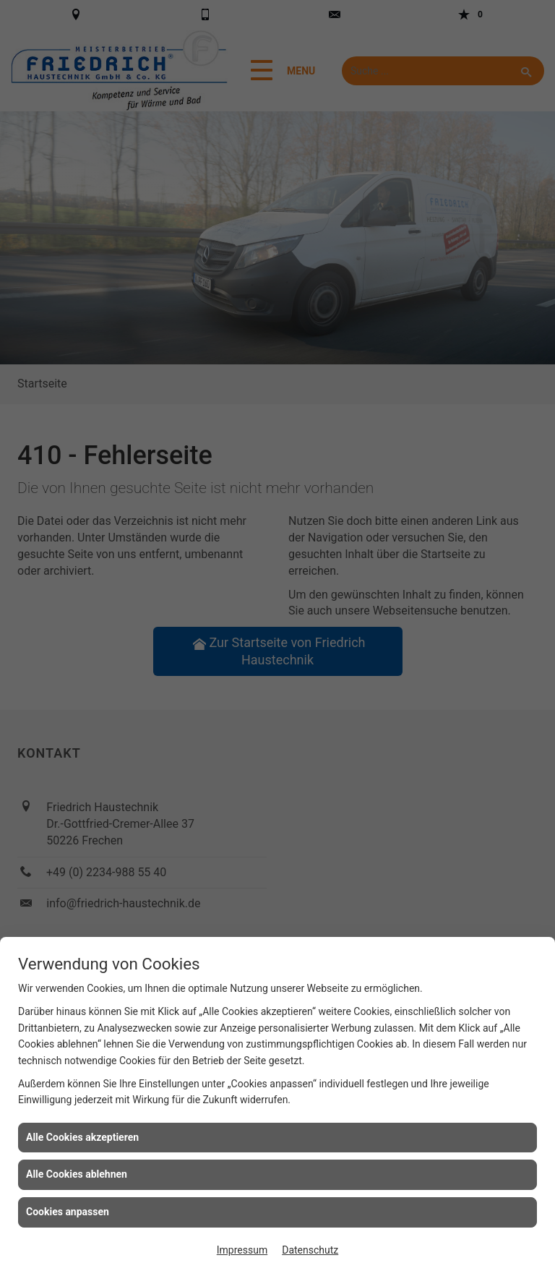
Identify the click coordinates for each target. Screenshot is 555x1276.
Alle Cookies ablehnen (76, 1174)
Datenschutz (310, 1250)
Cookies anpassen (67, 1211)
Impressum (242, 1250)
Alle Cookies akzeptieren (82, 1137)
